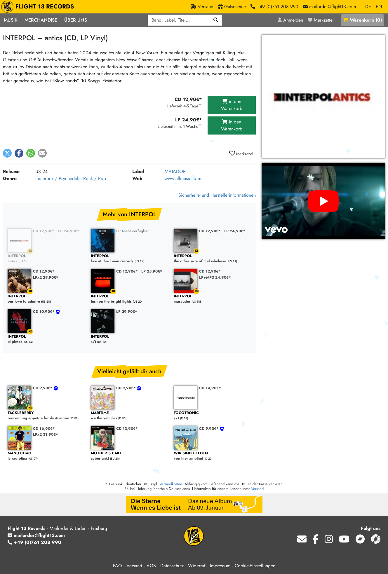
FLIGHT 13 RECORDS (39, 7)
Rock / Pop (94, 178)
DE (368, 6)
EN (379, 6)
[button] (7, 153)
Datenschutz (172, 565)
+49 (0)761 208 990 (34, 542)
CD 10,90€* (44, 311)
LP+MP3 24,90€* (215, 277)
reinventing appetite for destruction (46, 416)
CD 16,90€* (44, 428)
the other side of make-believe (212, 259)
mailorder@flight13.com (36, 535)
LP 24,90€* (68, 231)
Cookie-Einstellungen (255, 565)
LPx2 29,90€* (45, 277)
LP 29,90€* (126, 311)
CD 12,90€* (44, 231)
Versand (257, 488)
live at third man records (129, 259)
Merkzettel (241, 153)
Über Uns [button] (75, 20)
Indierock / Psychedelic (58, 178)
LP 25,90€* (151, 271)
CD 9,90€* (43, 388)
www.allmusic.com (183, 178)
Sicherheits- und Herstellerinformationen (217, 195)
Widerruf (197, 565)
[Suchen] (216, 20)
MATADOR (175, 171)
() (362, 20)
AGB (151, 565)
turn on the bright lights (129, 299)
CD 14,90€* (210, 388)
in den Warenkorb (231, 105)
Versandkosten (170, 484)
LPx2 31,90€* (45, 434)
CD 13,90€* (127, 428)
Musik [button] (11, 20)
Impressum (220, 565)
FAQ (117, 565)
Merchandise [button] (41, 20)
